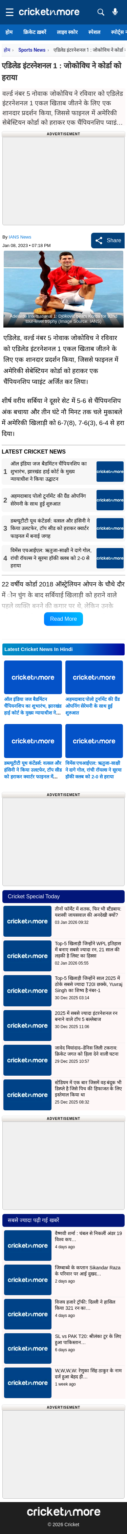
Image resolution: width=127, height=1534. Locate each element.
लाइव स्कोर (67, 32)
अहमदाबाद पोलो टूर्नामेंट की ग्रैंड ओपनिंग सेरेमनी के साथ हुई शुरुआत (92, 706)
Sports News (31, 50)
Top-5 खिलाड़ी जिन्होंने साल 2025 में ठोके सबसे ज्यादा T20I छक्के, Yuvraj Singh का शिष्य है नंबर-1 (88, 984)
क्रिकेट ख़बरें (34, 32)
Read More (63, 619)
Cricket (71, 1524)
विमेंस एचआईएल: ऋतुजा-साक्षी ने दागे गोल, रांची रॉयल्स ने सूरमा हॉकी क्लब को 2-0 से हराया (93, 769)
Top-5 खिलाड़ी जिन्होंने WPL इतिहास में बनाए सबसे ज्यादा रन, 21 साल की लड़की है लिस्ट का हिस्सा (88, 949)
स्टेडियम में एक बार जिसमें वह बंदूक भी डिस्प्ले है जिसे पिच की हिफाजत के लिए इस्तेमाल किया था (88, 1088)
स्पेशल (94, 32)
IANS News (20, 237)
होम (9, 32)
